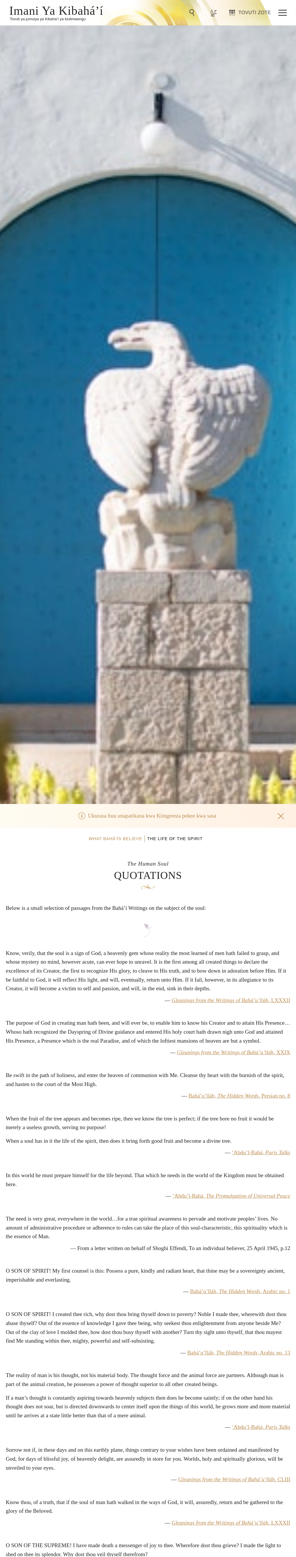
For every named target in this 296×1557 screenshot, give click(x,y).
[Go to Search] (192, 12)
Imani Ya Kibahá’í (56, 10)
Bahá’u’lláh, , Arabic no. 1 (240, 1291)
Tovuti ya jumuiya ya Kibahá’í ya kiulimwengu (48, 19)
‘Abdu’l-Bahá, (261, 1152)
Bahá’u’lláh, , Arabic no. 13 (238, 1353)
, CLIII (234, 1479)
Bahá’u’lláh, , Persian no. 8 (239, 1096)
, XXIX (233, 1052)
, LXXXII (231, 1000)
